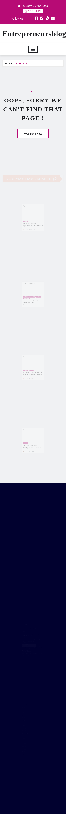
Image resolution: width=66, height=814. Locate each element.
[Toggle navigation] (33, 49)
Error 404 (21, 63)
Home (8, 63)
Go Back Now (33, 133)
